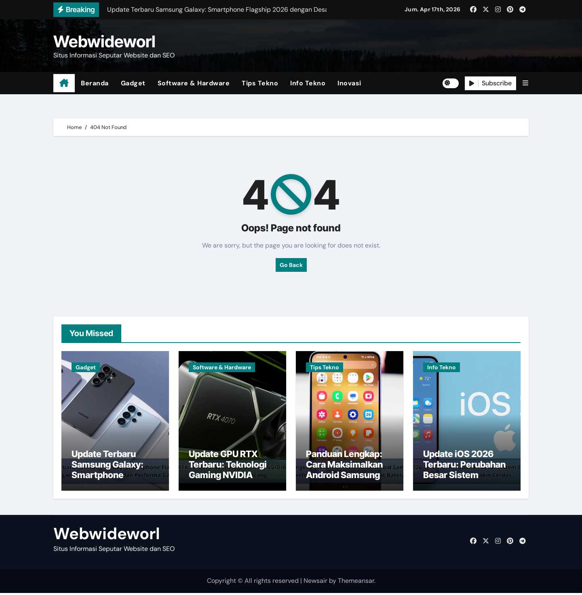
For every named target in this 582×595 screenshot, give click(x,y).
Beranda (95, 83)
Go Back (291, 265)
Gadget (133, 83)
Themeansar (356, 583)
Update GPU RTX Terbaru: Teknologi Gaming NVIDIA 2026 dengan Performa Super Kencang (228, 483)
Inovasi (349, 83)
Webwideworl (104, 41)
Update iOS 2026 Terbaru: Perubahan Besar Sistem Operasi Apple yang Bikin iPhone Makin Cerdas (464, 483)
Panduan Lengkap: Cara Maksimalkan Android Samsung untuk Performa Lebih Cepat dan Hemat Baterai (344, 483)
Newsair (315, 583)
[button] (525, 83)
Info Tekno (307, 83)
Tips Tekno (260, 83)
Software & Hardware (194, 83)
